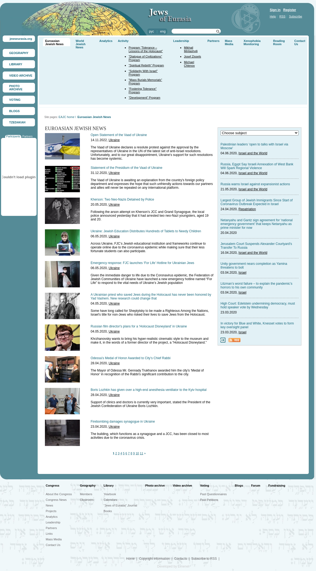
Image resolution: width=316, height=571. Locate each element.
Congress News (56, 499)
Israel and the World (253, 153)
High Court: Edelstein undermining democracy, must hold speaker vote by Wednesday (258, 305)
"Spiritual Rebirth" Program (146, 65)
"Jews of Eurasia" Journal (120, 505)
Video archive (182, 485)
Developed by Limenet (173, 566)
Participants (13, 136)
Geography (87, 485)
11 (141, 453)
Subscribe (295, 16)
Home (130, 559)
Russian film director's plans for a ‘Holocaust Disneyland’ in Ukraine (139, 326)
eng (163, 31)
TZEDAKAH (17, 122)
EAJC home (66, 117)
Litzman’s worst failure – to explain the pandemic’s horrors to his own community (256, 285)
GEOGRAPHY (19, 53)
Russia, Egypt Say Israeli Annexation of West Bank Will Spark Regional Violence (257, 166)
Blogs (239, 485)
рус (151, 31)
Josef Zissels (192, 56)
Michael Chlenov (189, 63)
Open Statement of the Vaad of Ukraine (119, 135)
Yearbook (110, 494)
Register (289, 10)
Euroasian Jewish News (54, 42)
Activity (123, 40)
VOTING (14, 99)
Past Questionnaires (213, 494)
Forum (255, 485)
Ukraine (114, 140)
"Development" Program (144, 97)
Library (108, 485)
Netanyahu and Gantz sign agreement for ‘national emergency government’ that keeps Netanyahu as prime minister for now (257, 224)
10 (137, 453)
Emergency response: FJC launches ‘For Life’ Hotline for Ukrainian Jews (142, 263)
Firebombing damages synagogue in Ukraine (123, 421)
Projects (51, 511)
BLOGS (14, 111)
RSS (282, 16)
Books (108, 511)
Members (86, 494)
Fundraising (276, 485)
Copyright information (154, 559)
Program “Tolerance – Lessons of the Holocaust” (146, 49)
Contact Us (53, 545)
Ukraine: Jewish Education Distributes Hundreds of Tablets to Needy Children (146, 231)
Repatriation (247, 209)
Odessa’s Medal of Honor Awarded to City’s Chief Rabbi (131, 358)
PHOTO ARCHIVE (16, 87)
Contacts (180, 559)
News (49, 505)
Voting (204, 485)
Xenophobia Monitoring (252, 42)
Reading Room (279, 42)
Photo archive (155, 485)
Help (273, 16)
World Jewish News (81, 44)
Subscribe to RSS (204, 559)
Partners (27, 136)
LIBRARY (15, 64)
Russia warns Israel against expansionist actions (255, 184)
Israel (242, 272)
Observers (87, 499)
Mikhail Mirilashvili (191, 49)
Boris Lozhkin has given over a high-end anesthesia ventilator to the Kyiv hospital (149, 390)
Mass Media (229, 42)
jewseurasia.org (21, 38)
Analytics (105, 40)
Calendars (110, 499)
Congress (52, 485)
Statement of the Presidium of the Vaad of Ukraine (126, 168)
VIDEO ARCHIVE (20, 75)
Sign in (275, 10)
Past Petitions (209, 499)
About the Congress (59, 494)
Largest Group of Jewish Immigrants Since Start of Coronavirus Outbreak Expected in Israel (257, 202)
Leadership (181, 40)
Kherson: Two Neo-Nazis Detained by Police (122, 199)
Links (49, 533)
